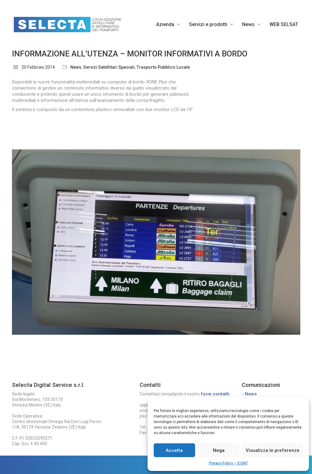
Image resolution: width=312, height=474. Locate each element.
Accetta (174, 450)
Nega (219, 450)
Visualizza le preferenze (272, 450)
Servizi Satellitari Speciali (109, 67)
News (75, 67)
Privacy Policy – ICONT (228, 463)
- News (249, 394)
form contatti (215, 394)
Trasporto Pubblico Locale (163, 67)
